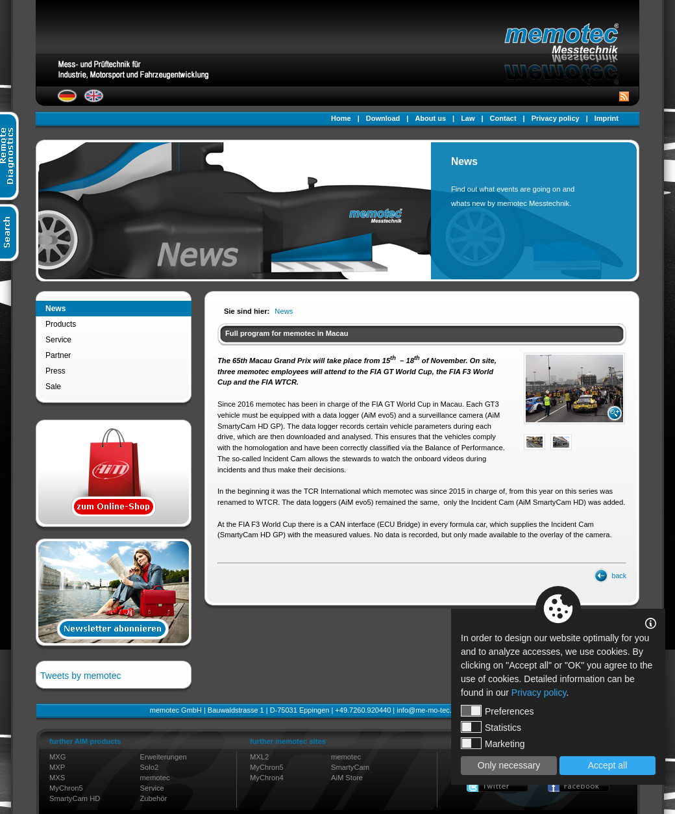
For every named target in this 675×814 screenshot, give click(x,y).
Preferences (497, 711)
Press (55, 370)
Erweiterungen (163, 757)
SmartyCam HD (74, 798)
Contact (503, 118)
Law (467, 118)
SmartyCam (350, 767)
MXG (57, 757)
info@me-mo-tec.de (428, 710)
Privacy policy (556, 118)
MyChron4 (267, 778)
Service (58, 339)
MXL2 (259, 757)
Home (341, 118)
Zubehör (153, 798)
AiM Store (347, 778)
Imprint (607, 118)
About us (430, 118)
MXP (57, 767)
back (619, 575)
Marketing (492, 743)
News (55, 308)
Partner (58, 355)
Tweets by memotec (80, 675)
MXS (57, 778)
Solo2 (149, 767)
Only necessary (509, 765)
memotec (155, 778)
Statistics (491, 727)
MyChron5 (66, 788)
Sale (53, 386)
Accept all (608, 765)
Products (60, 324)
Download (383, 118)
